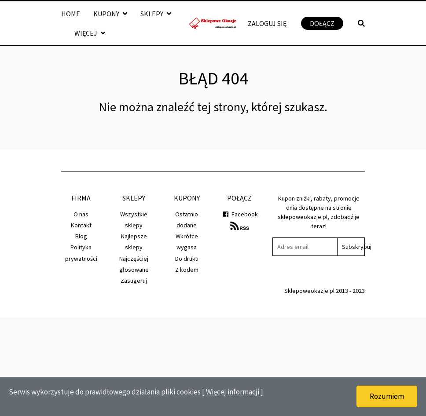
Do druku (186, 259)
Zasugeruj (134, 281)
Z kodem (186, 270)
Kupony (110, 13)
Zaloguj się (267, 23)
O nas (80, 214)
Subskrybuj (353, 247)
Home (70, 13)
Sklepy (155, 13)
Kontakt (81, 225)
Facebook (239, 214)
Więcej (89, 33)
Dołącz (322, 23)
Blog (81, 236)
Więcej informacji (232, 392)
